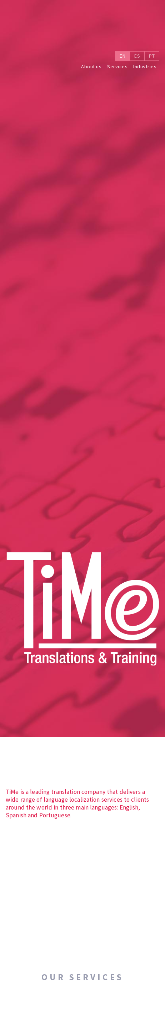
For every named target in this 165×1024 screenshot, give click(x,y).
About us (91, 67)
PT (152, 56)
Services (117, 67)
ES (137, 56)
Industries (144, 67)
